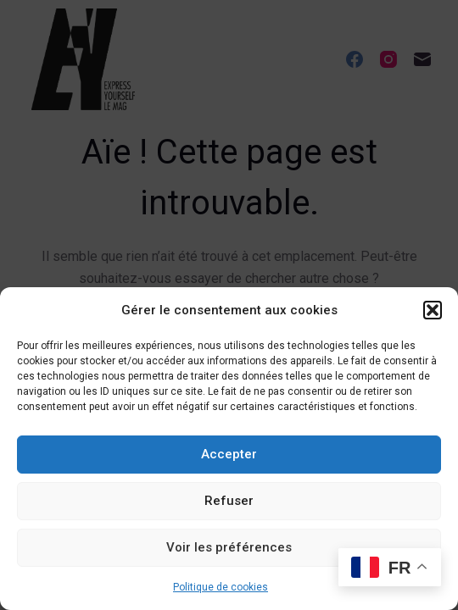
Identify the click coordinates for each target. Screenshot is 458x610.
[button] (432, 310)
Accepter (229, 454)
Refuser (229, 500)
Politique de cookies (220, 587)
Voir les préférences (229, 547)
